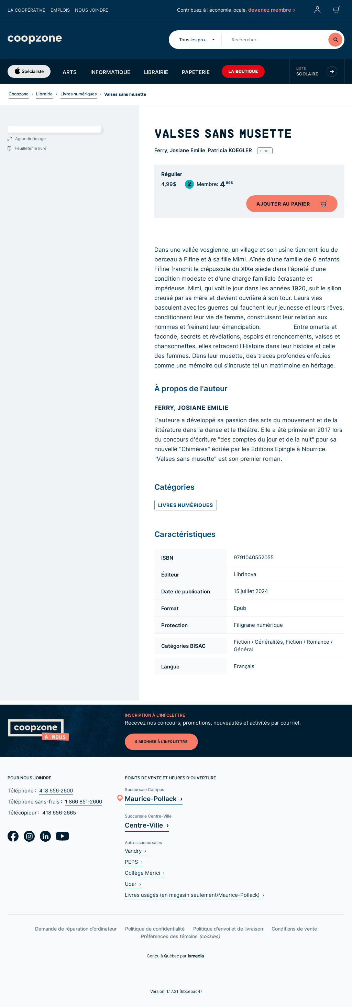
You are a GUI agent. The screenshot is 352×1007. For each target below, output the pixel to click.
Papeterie (196, 72)
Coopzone (19, 94)
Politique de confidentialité (155, 928)
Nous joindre (91, 10)
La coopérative (26, 10)
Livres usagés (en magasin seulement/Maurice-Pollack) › (194, 895)
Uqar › (133, 883)
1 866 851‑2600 (83, 801)
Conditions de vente (294, 928)
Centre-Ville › (147, 825)
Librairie (156, 72)
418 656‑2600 (56, 790)
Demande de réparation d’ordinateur (76, 928)
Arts (70, 72)
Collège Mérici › (145, 872)
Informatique (110, 72)
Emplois (60, 10)
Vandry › (135, 850)
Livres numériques (78, 94)
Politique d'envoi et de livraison (228, 928)
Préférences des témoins (180, 936)
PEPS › (134, 861)
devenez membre (271, 9)
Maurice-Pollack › (154, 798)
